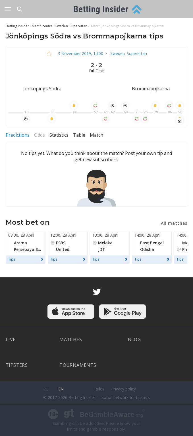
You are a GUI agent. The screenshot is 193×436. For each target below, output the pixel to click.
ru (46, 389)
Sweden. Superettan (128, 53)
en (61, 389)
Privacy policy (123, 389)
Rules (99, 389)
